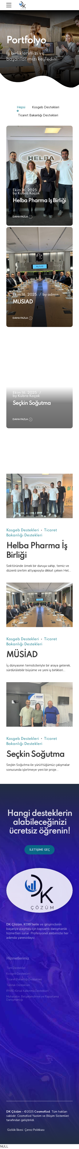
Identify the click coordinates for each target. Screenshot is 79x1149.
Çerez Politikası (34, 1130)
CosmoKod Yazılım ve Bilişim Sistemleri (43, 1116)
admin (53, 294)
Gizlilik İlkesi (15, 1130)
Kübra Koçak (29, 193)
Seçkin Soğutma (32, 403)
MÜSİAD (23, 302)
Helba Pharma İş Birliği (39, 200)
